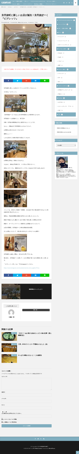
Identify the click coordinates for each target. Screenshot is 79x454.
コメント (4, 376)
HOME (4, 7)
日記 (60, 110)
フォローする (36, 291)
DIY (60, 77)
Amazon (61, 53)
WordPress (52, 448)
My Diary (10, 7)
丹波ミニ (61, 94)
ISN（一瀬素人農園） (17, 1)
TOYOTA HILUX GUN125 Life (37, 1)
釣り (60, 82)
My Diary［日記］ (38, 4)
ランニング (62, 36)
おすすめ (16, 7)
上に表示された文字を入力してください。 (12, 413)
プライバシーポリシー (51, 4)
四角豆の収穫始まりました (63, 128)
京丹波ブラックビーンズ (65, 90)
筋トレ (26, 1)
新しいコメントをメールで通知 (9, 419)
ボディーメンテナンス (64, 45)
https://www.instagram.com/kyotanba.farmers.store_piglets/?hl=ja (21, 268)
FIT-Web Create (37, 448)
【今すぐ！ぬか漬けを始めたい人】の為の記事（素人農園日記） (34, 334)
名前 (3, 392)
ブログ (61, 61)
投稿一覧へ (35, 309)
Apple (60, 57)
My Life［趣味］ (16, 4)
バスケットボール (27, 4)
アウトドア (62, 73)
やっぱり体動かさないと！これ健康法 (30, 355)
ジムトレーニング (63, 41)
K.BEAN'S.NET (6, 3)
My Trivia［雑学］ (51, 1)
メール (4, 398)
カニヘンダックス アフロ (66, 106)
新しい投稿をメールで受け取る (9, 422)
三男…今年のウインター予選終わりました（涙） (33, 344)
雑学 (60, 65)
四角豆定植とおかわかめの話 (64, 132)
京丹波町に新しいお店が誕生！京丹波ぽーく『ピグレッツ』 (32, 7)
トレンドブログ (63, 24)
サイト (3, 404)
